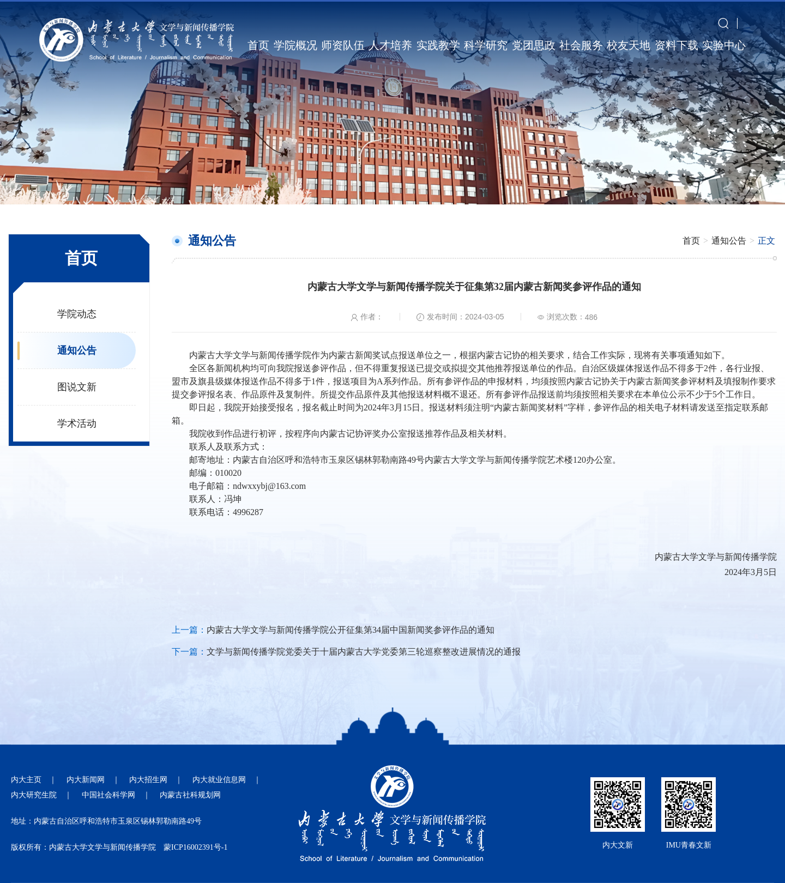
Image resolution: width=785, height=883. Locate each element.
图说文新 (76, 387)
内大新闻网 (86, 780)
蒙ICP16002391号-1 (195, 847)
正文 (766, 240)
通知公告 (76, 350)
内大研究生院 (34, 795)
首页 (691, 240)
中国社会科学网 (108, 795)
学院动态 (76, 314)
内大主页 (26, 780)
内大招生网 (148, 780)
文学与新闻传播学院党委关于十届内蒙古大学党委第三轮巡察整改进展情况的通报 (364, 651)
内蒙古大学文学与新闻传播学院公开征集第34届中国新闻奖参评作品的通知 (350, 629)
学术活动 (76, 423)
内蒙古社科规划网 (190, 795)
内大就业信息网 (219, 780)
